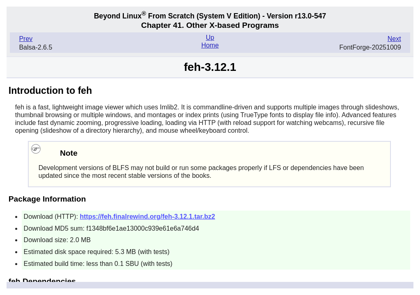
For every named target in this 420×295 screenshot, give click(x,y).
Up (210, 37)
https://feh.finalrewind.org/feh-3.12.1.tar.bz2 (147, 216)
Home (210, 45)
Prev (25, 38)
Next (394, 38)
